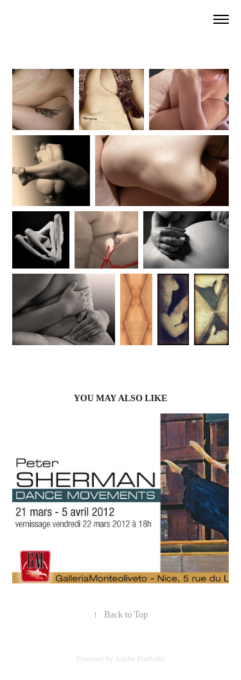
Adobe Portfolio (139, 658)
